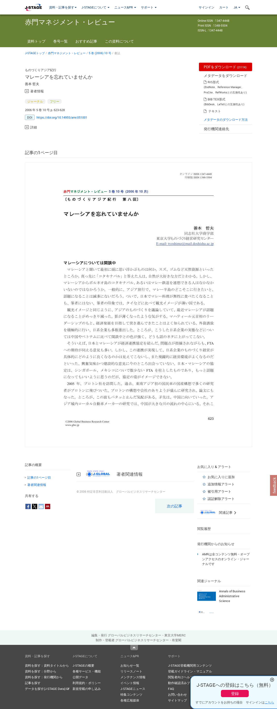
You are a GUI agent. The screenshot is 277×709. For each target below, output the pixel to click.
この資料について (119, 41)
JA (236, 7)
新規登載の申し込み (87, 688)
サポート (149, 7)
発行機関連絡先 (216, 128)
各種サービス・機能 (87, 671)
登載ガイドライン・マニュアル (190, 671)
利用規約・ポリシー (87, 683)
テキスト (214, 111)
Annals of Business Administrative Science (232, 596)
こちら (269, 702)
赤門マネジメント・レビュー (67, 53)
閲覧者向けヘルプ (180, 677)
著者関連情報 (36, 485)
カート (224, 7)
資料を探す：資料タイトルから (47, 665)
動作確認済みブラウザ (183, 683)
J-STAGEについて (95, 7)
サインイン (206, 7)
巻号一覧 (60, 41)
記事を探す (33, 683)
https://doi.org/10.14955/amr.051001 (61, 117)
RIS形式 (213, 82)
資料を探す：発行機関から (44, 677)
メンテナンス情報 (133, 677)
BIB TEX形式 (216, 99)
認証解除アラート (221, 498)
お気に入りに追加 (221, 477)
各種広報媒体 (129, 700)
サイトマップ (177, 700)
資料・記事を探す (63, 7)
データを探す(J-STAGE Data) (47, 688)
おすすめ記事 (86, 41)
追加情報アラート (221, 484)
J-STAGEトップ (35, 53)
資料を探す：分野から (40, 671)
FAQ (171, 688)
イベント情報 (129, 683)
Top (134, 647)
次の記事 (174, 506)
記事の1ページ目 (39, 477)
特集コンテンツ (131, 694)
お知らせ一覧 (129, 665)
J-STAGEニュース (132, 688)
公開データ (80, 677)
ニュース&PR (125, 7)
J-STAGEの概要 (83, 665)
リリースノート (131, 671)
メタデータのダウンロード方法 (226, 119)
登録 (235, 693)
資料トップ (36, 41)
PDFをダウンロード (225, 66)
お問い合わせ (177, 694)
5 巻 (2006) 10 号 (100, 53)
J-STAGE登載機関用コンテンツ (190, 665)
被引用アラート (219, 491)
